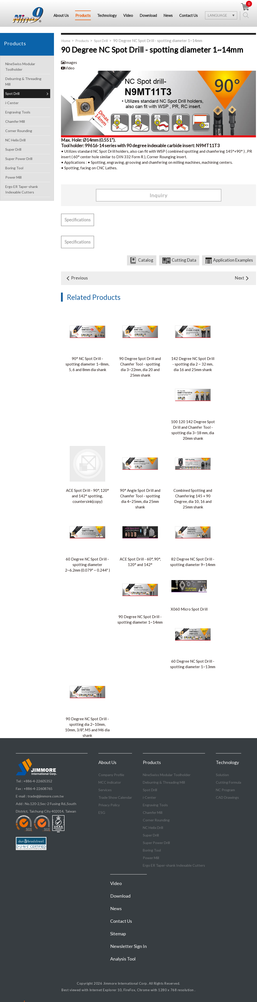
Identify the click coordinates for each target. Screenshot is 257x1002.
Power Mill (26, 177)
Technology (107, 15)
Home (65, 41)
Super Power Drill (26, 159)
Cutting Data (184, 260)
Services (105, 790)
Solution (222, 775)
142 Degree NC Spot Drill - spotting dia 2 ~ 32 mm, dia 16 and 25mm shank (192, 364)
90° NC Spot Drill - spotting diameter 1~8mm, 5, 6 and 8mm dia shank (87, 364)
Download (148, 15)
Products (83, 15)
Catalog (145, 260)
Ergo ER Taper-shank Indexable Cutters (26, 189)
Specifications (78, 220)
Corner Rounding (26, 131)
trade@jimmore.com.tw (46, 796)
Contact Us (188, 15)
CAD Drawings (227, 797)
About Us (61, 15)
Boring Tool (26, 168)
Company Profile (111, 775)
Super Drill (26, 149)
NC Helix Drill (26, 140)
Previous (76, 278)
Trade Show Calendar (115, 797)
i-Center (26, 103)
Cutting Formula (228, 782)
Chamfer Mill (26, 121)
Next (242, 278)
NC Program (225, 790)
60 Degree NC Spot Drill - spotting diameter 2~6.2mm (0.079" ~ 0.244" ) (87, 565)
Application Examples (233, 260)
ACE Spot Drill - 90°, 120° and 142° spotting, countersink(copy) (87, 496)
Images (69, 62)
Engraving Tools (26, 112)
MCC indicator (109, 782)
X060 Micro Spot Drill (189, 609)
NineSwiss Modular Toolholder (26, 67)
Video (128, 15)
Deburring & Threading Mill (26, 82)
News (168, 15)
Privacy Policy (109, 805)
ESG (101, 813)
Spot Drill (26, 94)
